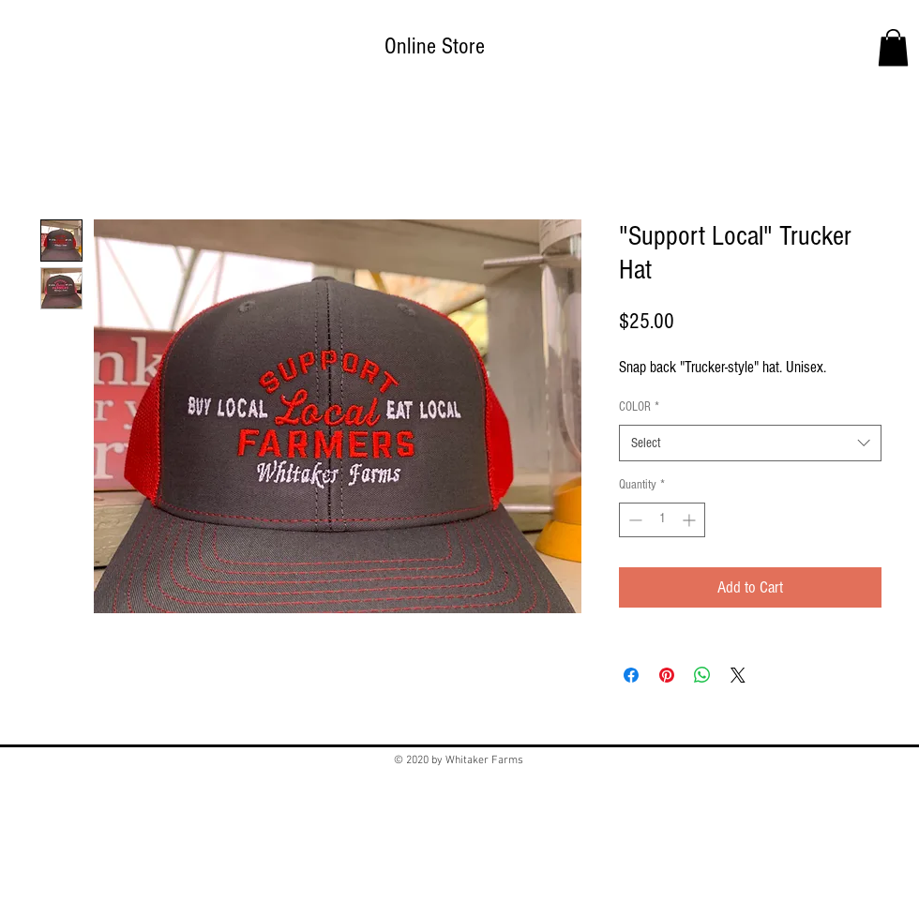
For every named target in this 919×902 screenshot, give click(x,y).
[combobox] (750, 443)
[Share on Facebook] (631, 675)
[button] (893, 47)
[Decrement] (633, 520)
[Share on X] (738, 675)
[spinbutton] (662, 520)
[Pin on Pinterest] (666, 675)
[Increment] (690, 520)
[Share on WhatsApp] (702, 675)
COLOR (639, 406)
